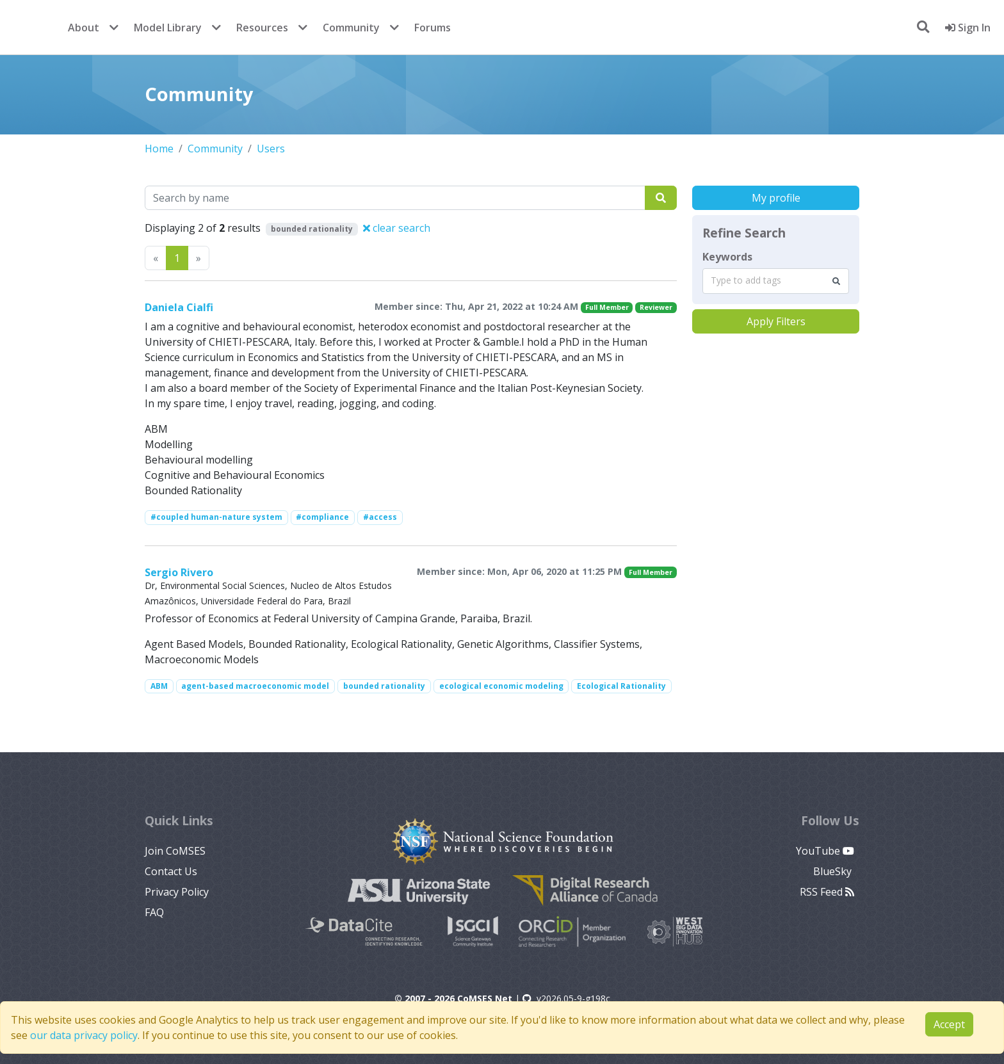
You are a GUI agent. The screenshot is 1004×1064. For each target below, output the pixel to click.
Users (271, 148)
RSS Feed (827, 892)
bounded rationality (384, 686)
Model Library (168, 27)
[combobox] (775, 281)
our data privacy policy (84, 1035)
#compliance (322, 517)
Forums (432, 27)
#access (380, 517)
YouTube (825, 851)
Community (351, 27)
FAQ (154, 912)
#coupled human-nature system (216, 517)
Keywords (727, 256)
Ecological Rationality (621, 686)
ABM (159, 686)
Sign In (968, 27)
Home (159, 148)
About (83, 27)
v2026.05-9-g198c (566, 998)
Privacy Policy (177, 892)
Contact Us (171, 871)
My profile (776, 198)
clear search (396, 228)
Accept (949, 1024)
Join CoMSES (175, 851)
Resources (262, 27)
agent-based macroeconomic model (255, 686)
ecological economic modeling (501, 686)
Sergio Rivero (179, 572)
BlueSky (833, 871)
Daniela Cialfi (179, 307)
